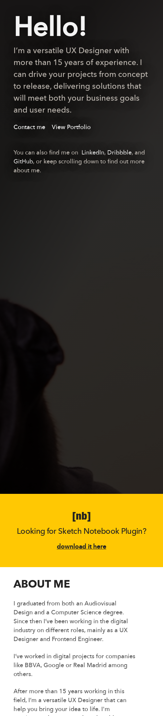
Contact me (29, 127)
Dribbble (119, 153)
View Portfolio (71, 127)
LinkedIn (93, 153)
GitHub (23, 162)
